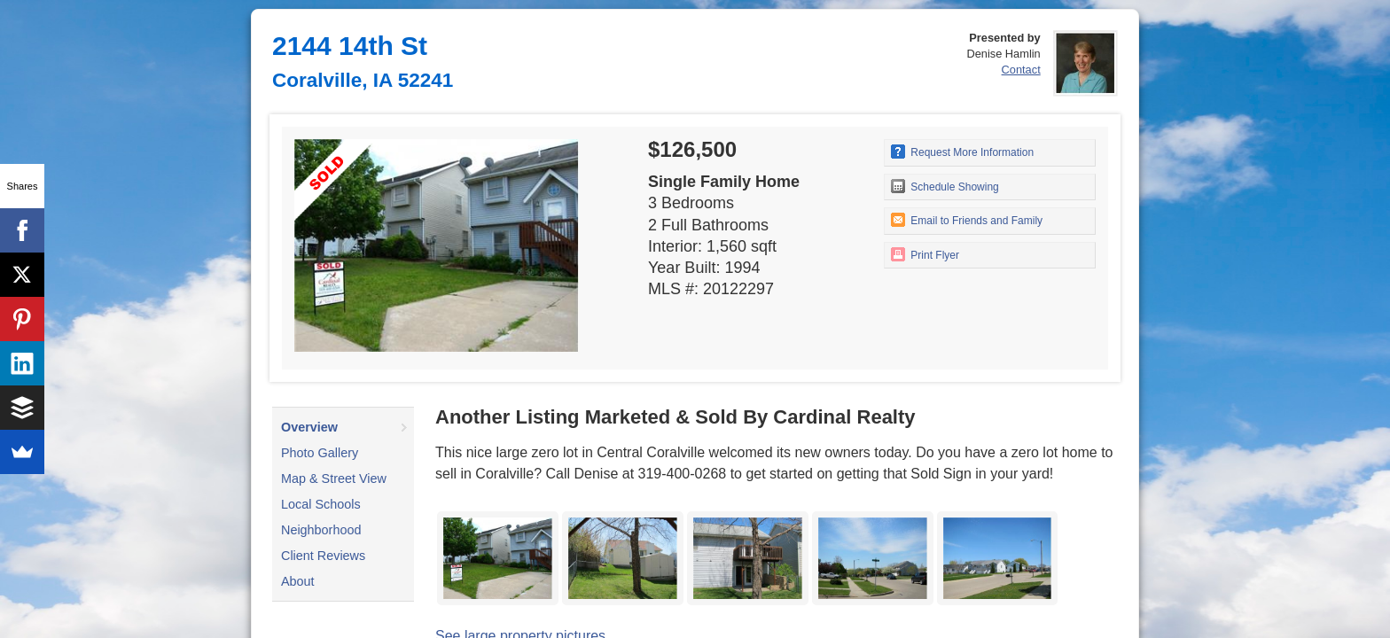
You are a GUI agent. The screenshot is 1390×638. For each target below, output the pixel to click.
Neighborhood (321, 530)
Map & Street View (334, 478)
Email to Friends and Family (966, 220)
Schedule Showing (945, 186)
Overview (309, 427)
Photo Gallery (319, 453)
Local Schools (321, 504)
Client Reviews (323, 556)
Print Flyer (925, 254)
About (298, 581)
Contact (1021, 69)
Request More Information (962, 151)
